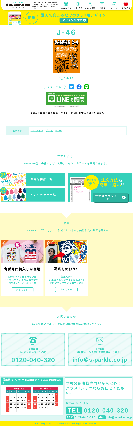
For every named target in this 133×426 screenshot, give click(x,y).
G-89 (58, 130)
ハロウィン (37, 130)
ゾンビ (49, 130)
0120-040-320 (33, 360)
